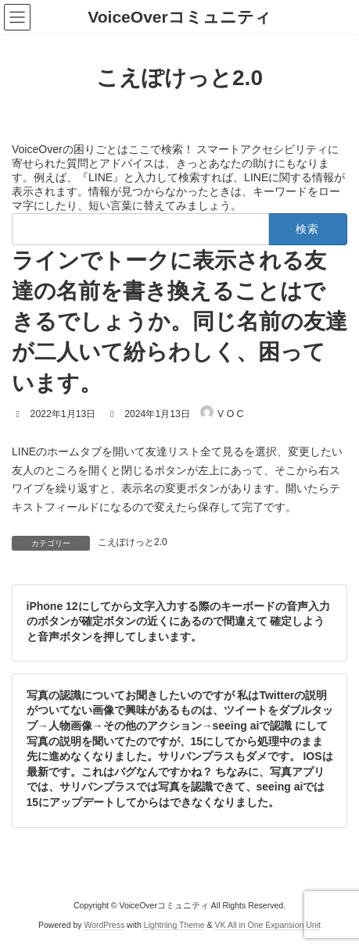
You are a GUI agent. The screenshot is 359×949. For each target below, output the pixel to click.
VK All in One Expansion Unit (268, 924)
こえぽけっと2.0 (132, 542)
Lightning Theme (174, 924)
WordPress (104, 924)
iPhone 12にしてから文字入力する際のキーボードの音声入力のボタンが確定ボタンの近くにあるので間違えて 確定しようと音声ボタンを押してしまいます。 (178, 620)
